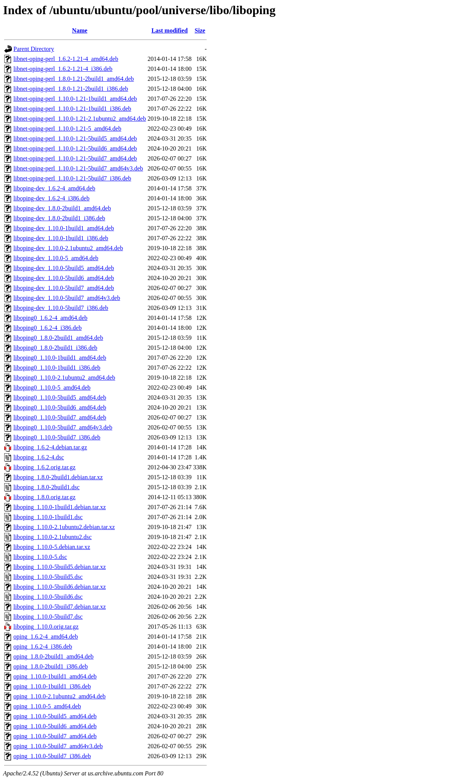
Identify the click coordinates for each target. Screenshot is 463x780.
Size (200, 30)
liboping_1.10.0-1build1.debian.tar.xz (59, 507)
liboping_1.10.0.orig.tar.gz (46, 626)
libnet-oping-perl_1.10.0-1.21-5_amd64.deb (67, 128)
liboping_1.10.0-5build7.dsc (48, 616)
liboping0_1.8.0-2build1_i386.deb (55, 347)
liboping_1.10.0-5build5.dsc (48, 577)
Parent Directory (33, 49)
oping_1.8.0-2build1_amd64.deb (53, 656)
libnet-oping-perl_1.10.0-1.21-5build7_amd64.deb (75, 158)
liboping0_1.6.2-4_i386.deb (47, 327)
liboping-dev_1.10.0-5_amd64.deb (55, 258)
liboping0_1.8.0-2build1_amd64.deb (58, 337)
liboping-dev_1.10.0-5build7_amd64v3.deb (66, 298)
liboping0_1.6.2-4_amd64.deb (50, 318)
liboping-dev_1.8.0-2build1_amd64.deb (62, 208)
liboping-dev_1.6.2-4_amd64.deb (54, 188)
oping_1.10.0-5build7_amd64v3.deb (58, 746)
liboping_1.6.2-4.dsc (38, 457)
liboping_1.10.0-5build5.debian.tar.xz (59, 567)
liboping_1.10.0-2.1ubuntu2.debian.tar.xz (64, 527)
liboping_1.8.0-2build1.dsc (46, 487)
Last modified (169, 30)
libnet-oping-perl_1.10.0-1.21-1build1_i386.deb (72, 108)
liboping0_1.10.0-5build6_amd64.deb (59, 407)
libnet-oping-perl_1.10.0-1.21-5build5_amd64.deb (75, 138)
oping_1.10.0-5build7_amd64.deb (55, 736)
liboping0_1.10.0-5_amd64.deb (51, 387)
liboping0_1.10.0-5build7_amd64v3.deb (62, 427)
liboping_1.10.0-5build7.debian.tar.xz (59, 606)
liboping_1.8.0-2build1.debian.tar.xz (58, 477)
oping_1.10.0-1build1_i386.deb (52, 686)
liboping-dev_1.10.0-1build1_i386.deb (60, 238)
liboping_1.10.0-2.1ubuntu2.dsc (52, 537)
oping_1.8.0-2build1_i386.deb (50, 666)
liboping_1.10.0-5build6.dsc (48, 596)
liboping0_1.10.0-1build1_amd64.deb (59, 357)
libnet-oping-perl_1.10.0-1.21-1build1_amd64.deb (75, 98)
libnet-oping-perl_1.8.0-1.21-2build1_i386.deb (70, 88)
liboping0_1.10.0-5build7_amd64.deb (59, 417)
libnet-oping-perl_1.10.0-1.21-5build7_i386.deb (72, 178)
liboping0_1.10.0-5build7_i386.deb (56, 437)
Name (79, 30)
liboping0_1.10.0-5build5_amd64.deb (59, 397)
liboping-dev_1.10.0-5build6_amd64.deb (63, 278)
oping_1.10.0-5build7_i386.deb (52, 756)
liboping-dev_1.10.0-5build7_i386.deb (60, 308)
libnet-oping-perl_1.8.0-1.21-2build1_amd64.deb (73, 78)
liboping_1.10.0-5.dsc (40, 557)
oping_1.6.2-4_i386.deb (42, 646)
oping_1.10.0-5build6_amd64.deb (55, 726)
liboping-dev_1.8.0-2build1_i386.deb (59, 218)
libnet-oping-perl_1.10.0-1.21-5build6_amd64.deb (75, 148)
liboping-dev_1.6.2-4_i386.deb (51, 198)
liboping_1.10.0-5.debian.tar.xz (51, 547)
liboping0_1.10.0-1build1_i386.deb (56, 367)
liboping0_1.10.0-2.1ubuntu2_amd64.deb (64, 377)
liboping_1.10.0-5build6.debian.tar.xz (59, 586)
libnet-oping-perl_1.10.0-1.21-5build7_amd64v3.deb (78, 168)
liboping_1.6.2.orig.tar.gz (44, 467)
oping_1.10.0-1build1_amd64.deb (55, 676)
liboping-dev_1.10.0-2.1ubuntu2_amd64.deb (68, 248)
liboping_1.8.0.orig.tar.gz (44, 497)
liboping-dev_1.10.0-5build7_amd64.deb (63, 288)
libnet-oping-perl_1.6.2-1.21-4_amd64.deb (65, 59)
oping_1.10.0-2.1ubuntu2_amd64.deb (59, 696)
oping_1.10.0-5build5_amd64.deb (55, 716)
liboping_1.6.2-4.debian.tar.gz (50, 447)
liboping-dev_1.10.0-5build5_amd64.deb (63, 268)
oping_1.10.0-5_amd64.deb (47, 706)
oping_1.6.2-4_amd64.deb (45, 636)
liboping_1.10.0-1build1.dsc (48, 517)
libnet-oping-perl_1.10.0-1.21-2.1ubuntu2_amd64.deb (79, 118)
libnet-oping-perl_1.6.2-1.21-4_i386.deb (63, 69)
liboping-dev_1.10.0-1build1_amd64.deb (63, 228)
